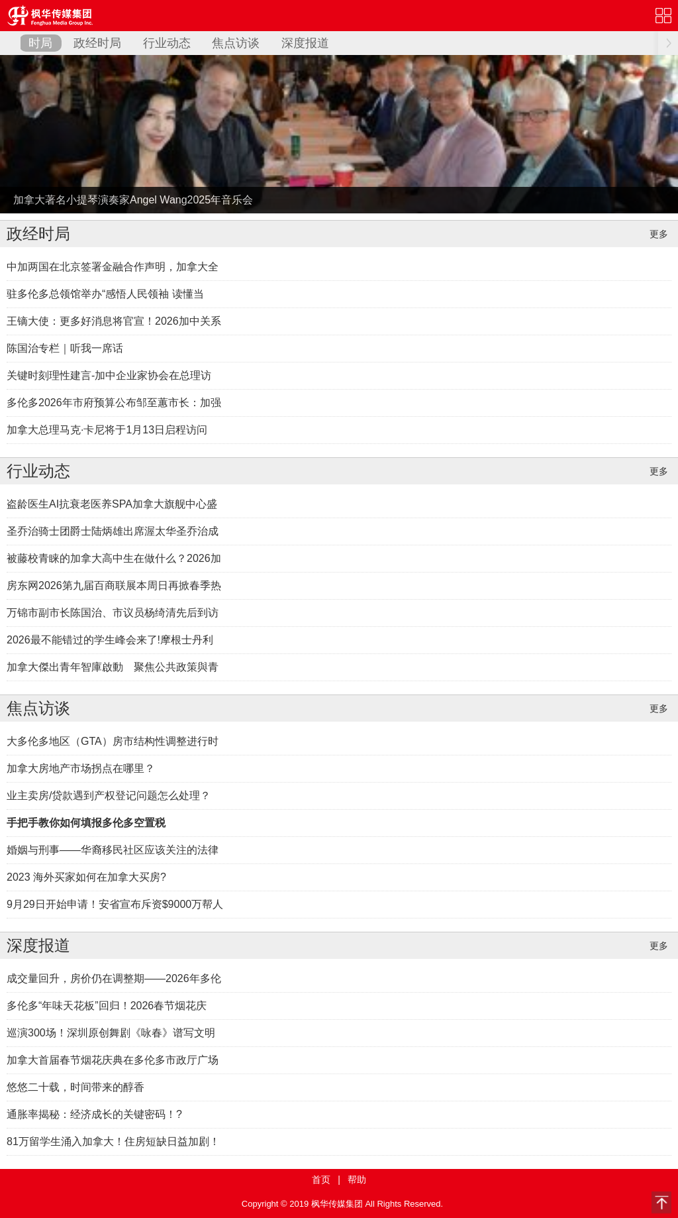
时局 (40, 43)
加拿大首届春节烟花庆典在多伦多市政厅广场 (112, 1060)
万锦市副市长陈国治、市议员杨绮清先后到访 (112, 612)
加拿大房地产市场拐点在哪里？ (81, 768)
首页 (321, 1179)
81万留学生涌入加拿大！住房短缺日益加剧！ (113, 1141)
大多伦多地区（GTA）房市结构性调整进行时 (112, 741)
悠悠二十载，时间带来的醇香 (75, 1087)
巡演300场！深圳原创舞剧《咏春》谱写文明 (111, 1032)
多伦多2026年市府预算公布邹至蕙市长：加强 (114, 402)
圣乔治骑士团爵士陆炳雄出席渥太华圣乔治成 (112, 531)
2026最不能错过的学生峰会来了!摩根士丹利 (110, 639)
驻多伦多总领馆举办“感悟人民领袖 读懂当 (105, 294)
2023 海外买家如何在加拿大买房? (86, 877)
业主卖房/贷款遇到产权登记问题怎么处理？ (109, 795)
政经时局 (97, 43)
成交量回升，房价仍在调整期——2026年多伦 (114, 978)
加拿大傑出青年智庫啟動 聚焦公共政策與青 (112, 667)
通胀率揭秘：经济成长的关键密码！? (94, 1114)
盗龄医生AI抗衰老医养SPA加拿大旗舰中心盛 (112, 504)
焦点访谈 (236, 43)
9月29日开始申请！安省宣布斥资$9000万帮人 (115, 904)
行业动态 (167, 43)
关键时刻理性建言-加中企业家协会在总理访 (109, 375)
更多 (659, 234)
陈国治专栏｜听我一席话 (65, 348)
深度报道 (305, 43)
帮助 (357, 1179)
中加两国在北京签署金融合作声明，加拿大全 (112, 266)
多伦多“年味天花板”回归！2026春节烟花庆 (107, 1005)
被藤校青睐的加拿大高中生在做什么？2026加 (114, 558)
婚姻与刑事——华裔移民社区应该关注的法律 (112, 850)
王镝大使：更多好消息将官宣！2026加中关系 (114, 321)
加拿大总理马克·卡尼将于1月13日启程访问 (107, 429)
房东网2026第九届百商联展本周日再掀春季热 (114, 585)
